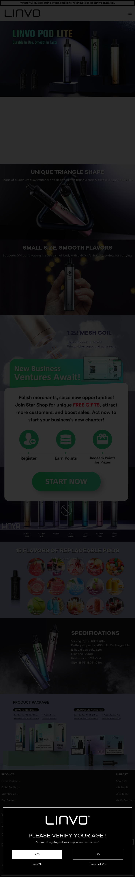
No (98, 854)
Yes (37, 854)
